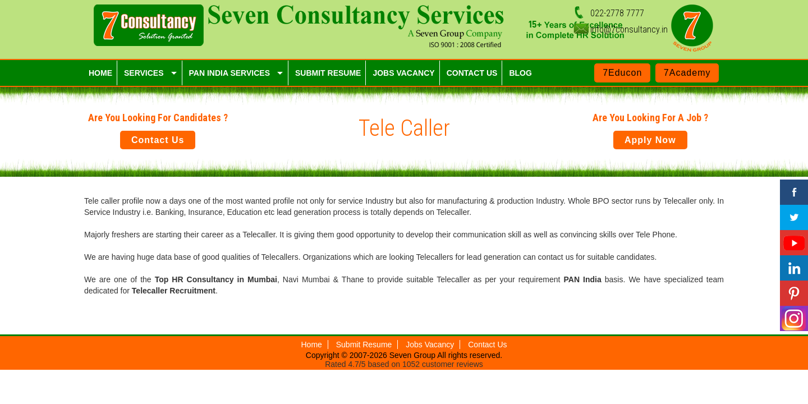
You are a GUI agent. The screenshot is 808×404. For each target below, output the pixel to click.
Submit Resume (364, 344)
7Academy (687, 72)
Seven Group (413, 355)
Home (311, 344)
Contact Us (157, 140)
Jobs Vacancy (430, 344)
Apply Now (650, 140)
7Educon (622, 72)
